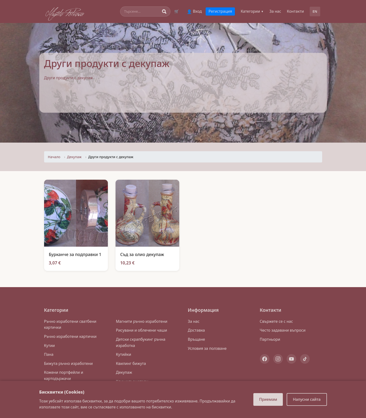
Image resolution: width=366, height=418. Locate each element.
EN (315, 11)
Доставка (196, 330)
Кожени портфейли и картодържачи (63, 375)
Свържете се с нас (276, 321)
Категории (252, 11)
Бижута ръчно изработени (68, 363)
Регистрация (220, 11)
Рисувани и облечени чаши (141, 330)
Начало (54, 157)
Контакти (295, 11)
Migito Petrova (64, 12)
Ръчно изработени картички (70, 336)
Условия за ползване (207, 348)
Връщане (196, 339)
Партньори (270, 339)
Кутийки (123, 354)
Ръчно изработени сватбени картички (70, 324)
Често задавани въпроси (283, 330)
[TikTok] (305, 359)
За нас (275, 11)
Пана (48, 354)
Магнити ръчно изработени (142, 321)
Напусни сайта (306, 399)
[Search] (142, 11)
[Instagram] (278, 359)
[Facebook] (264, 359)
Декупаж (74, 157)
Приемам (268, 399)
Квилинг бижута (131, 363)
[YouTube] (291, 359)
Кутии (49, 345)
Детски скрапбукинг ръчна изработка (140, 342)
